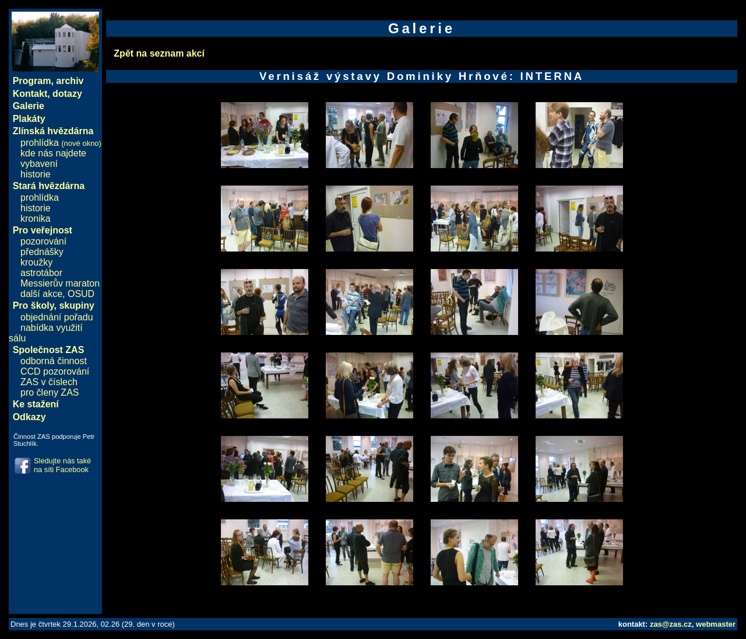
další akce (41, 294)
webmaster (716, 624)
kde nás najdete (53, 153)
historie (35, 174)
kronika (35, 219)
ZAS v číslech (49, 382)
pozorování (43, 241)
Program (32, 81)
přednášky (42, 252)
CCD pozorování (54, 371)
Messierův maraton (60, 283)
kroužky (36, 262)
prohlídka (60, 143)
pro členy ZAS (49, 392)
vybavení (39, 164)
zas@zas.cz (671, 624)
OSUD (81, 294)
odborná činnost (53, 361)
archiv (69, 81)
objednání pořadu (56, 317)
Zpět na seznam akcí (159, 53)
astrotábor (41, 273)
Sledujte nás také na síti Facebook (62, 465)
